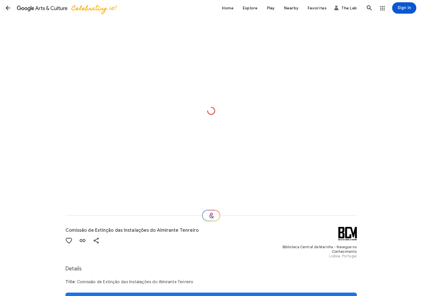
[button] (8, 8)
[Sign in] (404, 8)
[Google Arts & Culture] (66, 8)
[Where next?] (211, 215)
